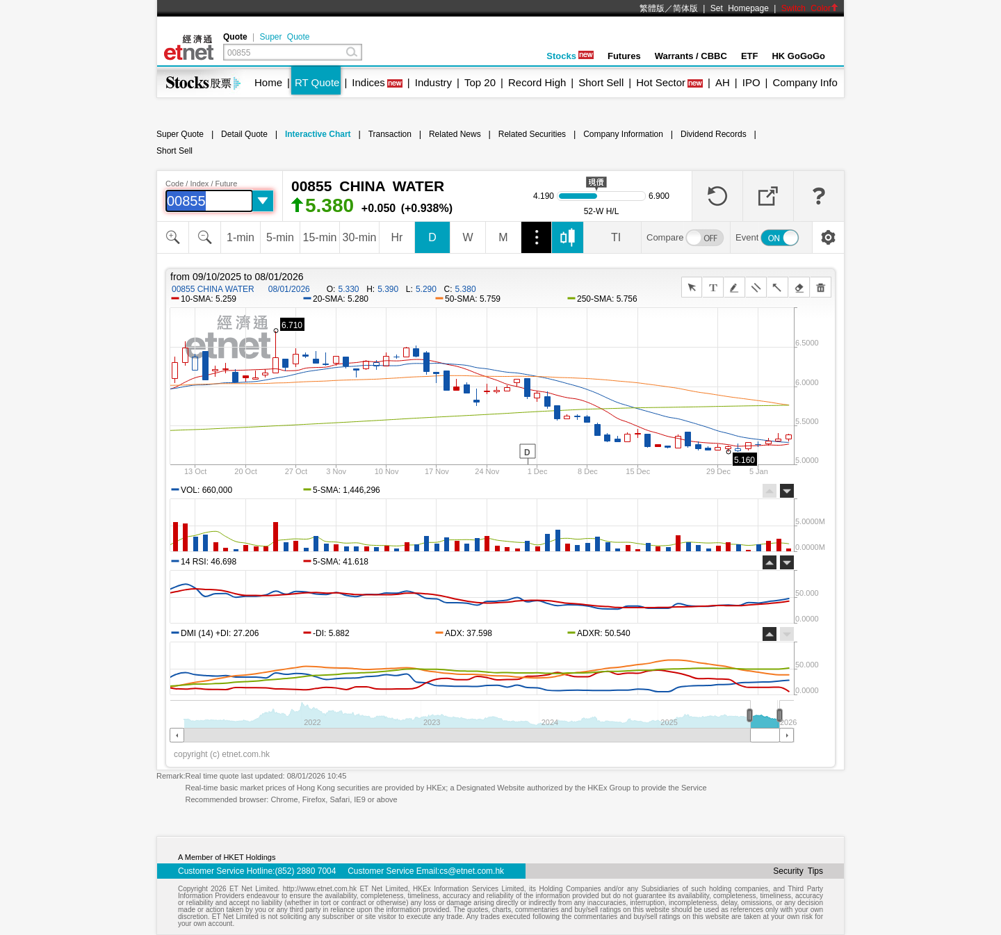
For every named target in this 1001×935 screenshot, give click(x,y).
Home (268, 82)
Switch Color (809, 8)
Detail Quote (244, 134)
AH (722, 82)
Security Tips (798, 871)
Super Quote (284, 37)
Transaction (390, 134)
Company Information (623, 134)
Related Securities (532, 134)
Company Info (804, 82)
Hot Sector (660, 82)
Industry (433, 82)
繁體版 (652, 8)
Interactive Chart (318, 134)
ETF (749, 56)
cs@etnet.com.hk (471, 871)
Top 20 (480, 82)
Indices (368, 82)
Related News (455, 134)
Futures (624, 56)
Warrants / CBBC (691, 56)
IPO (751, 82)
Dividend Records (714, 134)
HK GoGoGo (798, 56)
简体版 (685, 8)
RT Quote (317, 82)
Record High (537, 82)
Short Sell (601, 82)
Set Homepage (739, 8)
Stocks (570, 56)
